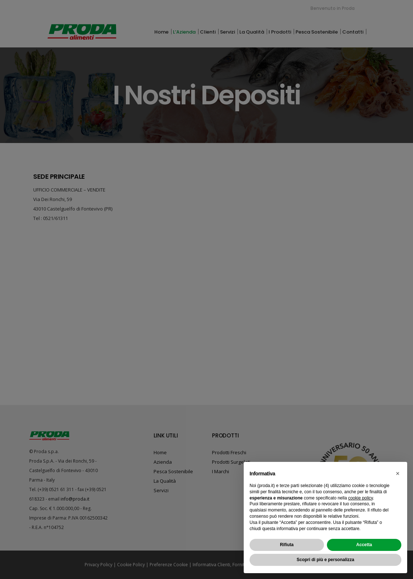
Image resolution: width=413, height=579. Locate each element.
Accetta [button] (364, 544)
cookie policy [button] (360, 498)
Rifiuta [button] (286, 544)
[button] (398, 473)
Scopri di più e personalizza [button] (325, 559)
